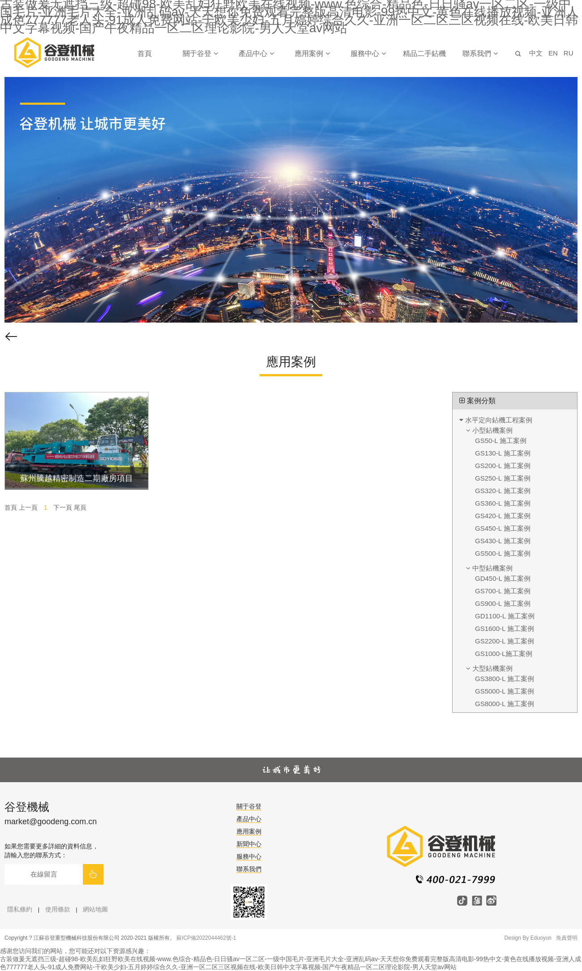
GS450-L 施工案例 (503, 528)
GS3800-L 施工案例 (504, 678)
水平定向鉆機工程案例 (495, 420)
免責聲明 (567, 938)
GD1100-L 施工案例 (505, 616)
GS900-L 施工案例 (503, 603)
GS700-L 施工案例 (503, 591)
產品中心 (256, 53)
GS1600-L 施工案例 (504, 628)
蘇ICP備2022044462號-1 (206, 938)
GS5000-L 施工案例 (504, 691)
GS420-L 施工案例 (503, 516)
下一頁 (62, 507)
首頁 (144, 53)
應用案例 (312, 53)
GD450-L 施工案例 (503, 578)
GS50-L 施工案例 (500, 440)
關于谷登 (200, 53)
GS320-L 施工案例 (503, 490)
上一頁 (28, 507)
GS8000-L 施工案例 (504, 703)
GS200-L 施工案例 (503, 465)
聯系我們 (479, 53)
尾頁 (80, 507)
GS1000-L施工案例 (503, 653)
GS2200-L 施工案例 (504, 641)
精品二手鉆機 (424, 53)
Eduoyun (541, 938)
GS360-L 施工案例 (503, 503)
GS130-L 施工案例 (503, 453)
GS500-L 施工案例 (503, 553)
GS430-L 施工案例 (503, 541)
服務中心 (368, 53)
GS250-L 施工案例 (503, 478)
